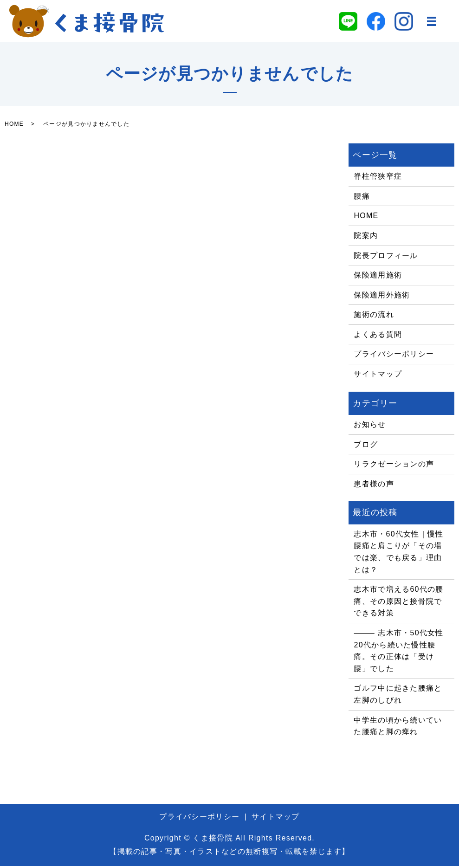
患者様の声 (374, 484)
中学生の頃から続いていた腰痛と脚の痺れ (398, 726)
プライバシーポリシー (394, 354)
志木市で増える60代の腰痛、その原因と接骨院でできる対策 (398, 601)
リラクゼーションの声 (394, 464)
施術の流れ (374, 314)
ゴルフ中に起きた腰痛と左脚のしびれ (398, 694)
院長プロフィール (386, 255)
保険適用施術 (378, 275)
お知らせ (370, 424)
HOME (14, 124)
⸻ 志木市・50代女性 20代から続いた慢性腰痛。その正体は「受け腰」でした (398, 650)
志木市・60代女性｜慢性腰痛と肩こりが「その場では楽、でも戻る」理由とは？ (398, 552)
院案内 (366, 235)
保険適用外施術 (382, 295)
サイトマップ (378, 374)
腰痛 (362, 196)
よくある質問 (378, 334)
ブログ (366, 444)
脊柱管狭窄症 (378, 176)
